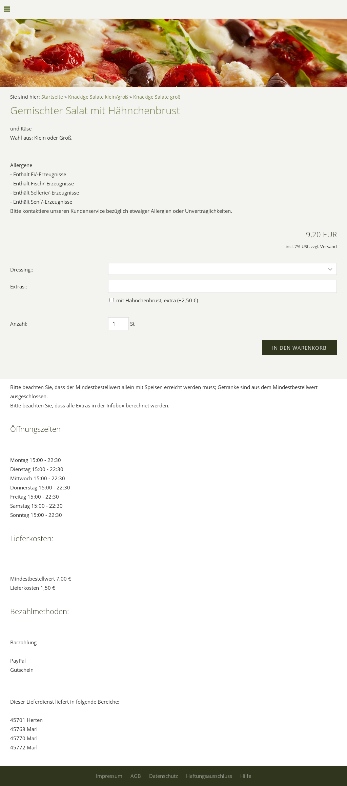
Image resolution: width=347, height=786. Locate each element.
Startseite (52, 97)
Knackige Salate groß (157, 97)
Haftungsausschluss (209, 775)
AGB (135, 775)
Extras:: (18, 286)
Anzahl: (18, 323)
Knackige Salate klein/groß (98, 97)
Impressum (109, 775)
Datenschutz (163, 775)
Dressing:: (21, 269)
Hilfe (245, 775)
